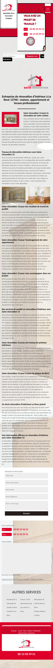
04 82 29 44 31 (37, 28)
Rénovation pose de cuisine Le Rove (26, 607)
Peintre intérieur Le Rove (40, 613)
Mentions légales (26, 633)
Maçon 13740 (25, 599)
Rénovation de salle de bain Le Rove (39, 603)
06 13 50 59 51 (37, 33)
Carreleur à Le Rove (11, 613)
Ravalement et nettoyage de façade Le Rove (12, 603)
